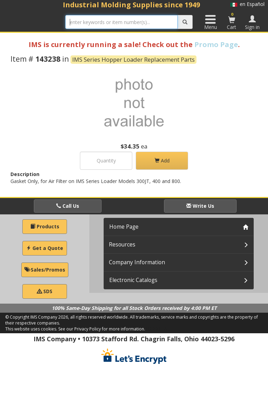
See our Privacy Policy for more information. (101, 329)
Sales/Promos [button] (44, 269)
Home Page (124, 226)
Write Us (200, 206)
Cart (232, 21)
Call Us (67, 206)
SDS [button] (44, 291)
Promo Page (216, 44)
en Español (247, 4)
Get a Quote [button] (44, 248)
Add (162, 160)
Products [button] (44, 226)
